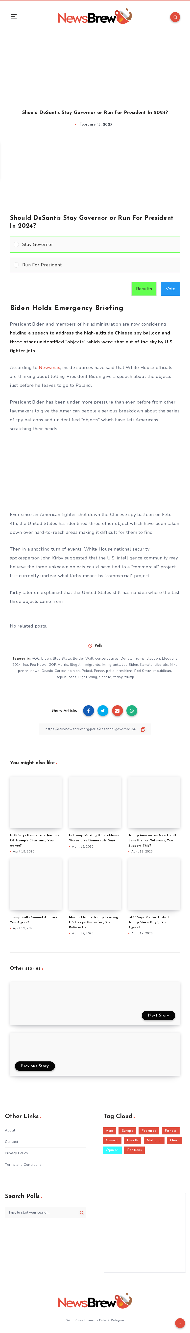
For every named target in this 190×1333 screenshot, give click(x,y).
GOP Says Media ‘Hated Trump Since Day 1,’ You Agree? (148, 922)
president (125, 670)
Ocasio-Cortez (54, 670)
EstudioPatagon (111, 1320)
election (153, 658)
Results (144, 289)
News (174, 1140)
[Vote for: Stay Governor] (95, 244)
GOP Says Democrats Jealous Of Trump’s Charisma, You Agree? (34, 840)
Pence (99, 670)
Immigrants (111, 664)
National (154, 1140)
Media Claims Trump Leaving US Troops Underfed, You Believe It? (93, 922)
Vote (170, 289)
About (10, 1130)
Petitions (134, 1150)
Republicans (66, 677)
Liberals (161, 664)
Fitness (171, 1131)
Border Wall (83, 658)
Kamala (146, 664)
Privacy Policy (16, 1153)
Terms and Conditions (23, 1164)
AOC (36, 658)
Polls (99, 646)
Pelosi (87, 670)
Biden (46, 658)
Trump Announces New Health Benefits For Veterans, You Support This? (153, 840)
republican (162, 670)
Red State (142, 670)
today (118, 677)
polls (110, 670)
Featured (149, 1131)
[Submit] (82, 1213)
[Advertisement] (95, 66)
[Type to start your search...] (45, 1212)
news (35, 670)
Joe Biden (130, 664)
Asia (109, 1131)
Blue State (62, 658)
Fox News (38, 664)
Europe (127, 1131)
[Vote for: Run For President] (95, 265)
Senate (105, 677)
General (112, 1140)
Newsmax (49, 367)
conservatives (107, 658)
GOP (52, 664)
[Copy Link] (95, 729)
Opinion (112, 1150)
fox (25, 664)
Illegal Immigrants (85, 664)
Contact (11, 1141)
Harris (63, 664)
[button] (99, 244)
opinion (74, 670)
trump (129, 677)
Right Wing (87, 677)
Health (132, 1140)
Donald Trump (132, 658)
